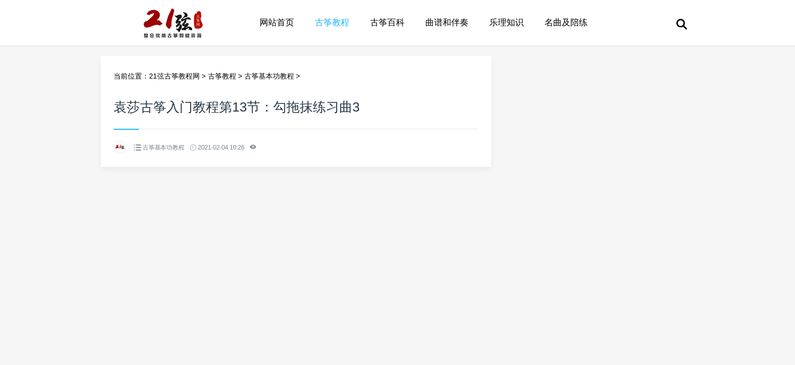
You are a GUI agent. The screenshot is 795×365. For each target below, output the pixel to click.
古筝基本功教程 (269, 76)
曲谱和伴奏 (446, 22)
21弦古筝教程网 (174, 76)
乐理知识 (506, 22)
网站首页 (277, 22)
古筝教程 (332, 22)
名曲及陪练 (566, 22)
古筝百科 (387, 22)
